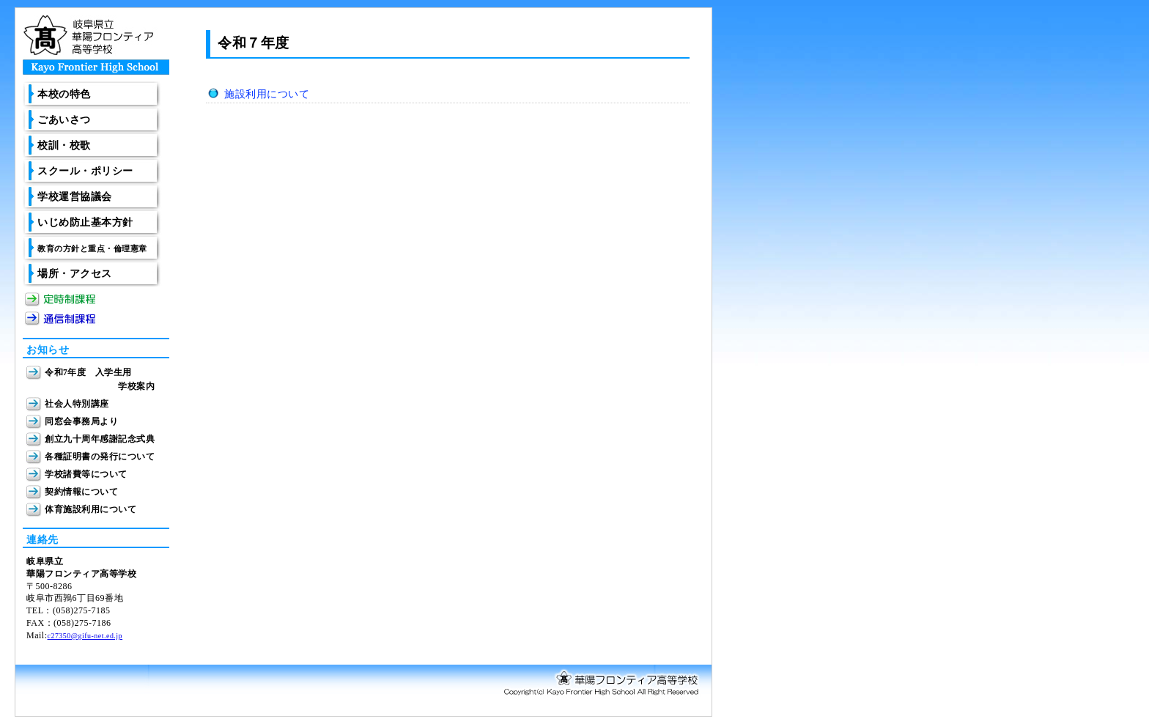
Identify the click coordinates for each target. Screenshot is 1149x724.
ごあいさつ (64, 119)
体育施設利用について (90, 509)
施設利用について (266, 94)
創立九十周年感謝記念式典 (100, 439)
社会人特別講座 (77, 404)
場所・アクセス (74, 273)
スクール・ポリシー (85, 171)
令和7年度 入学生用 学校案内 (100, 375)
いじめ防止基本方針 (85, 222)
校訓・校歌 (64, 145)
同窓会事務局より (81, 421)
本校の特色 (64, 94)
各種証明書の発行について (100, 457)
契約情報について (81, 492)
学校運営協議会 (74, 196)
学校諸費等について (86, 474)
